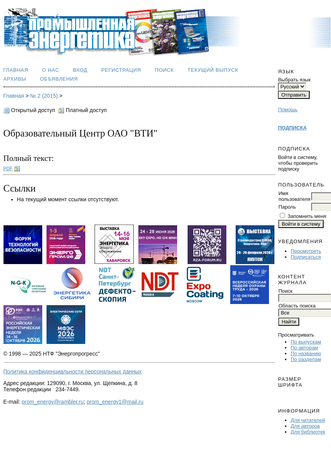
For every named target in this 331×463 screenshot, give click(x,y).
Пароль (287, 207)
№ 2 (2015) (44, 96)
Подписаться (306, 257)
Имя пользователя (294, 196)
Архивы (14, 79)
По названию (306, 353)
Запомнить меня (307, 216)
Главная (15, 70)
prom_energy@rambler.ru (53, 402)
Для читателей (308, 420)
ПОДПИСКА (292, 128)
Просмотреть (306, 251)
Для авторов (305, 426)
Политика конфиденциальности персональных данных (72, 371)
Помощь (287, 109)
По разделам (306, 359)
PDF (8, 168)
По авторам (304, 348)
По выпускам (306, 342)
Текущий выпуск (213, 70)
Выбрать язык (294, 80)
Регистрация (121, 70)
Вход (80, 70)
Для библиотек (308, 432)
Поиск (164, 70)
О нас (50, 70)
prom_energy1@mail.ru (115, 402)
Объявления (59, 79)
